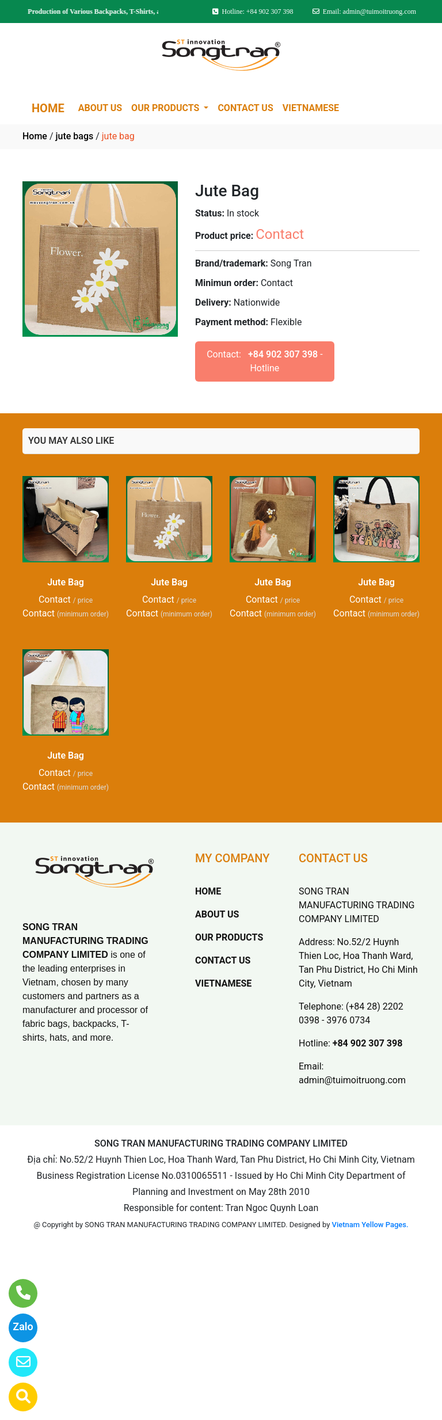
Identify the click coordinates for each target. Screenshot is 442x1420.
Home (34, 136)
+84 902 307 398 (283, 354)
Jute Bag (65, 582)
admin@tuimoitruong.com (352, 1080)
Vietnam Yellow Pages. (370, 1224)
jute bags (74, 136)
